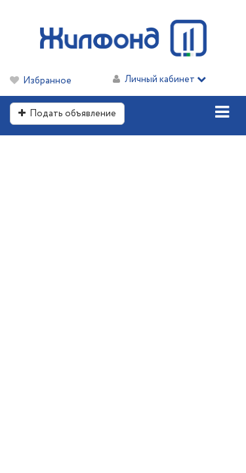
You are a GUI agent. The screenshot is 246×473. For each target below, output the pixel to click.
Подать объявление (67, 113)
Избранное (47, 80)
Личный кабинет (165, 79)
